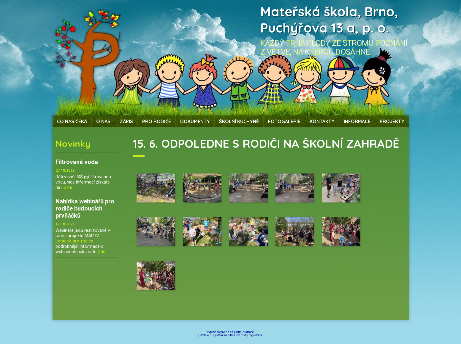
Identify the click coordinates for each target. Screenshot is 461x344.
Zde (101, 251)
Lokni (66, 187)
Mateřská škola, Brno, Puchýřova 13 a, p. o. (329, 19)
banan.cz (226, 332)
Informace (357, 121)
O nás (103, 121)
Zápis (126, 121)
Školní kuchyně (239, 121)
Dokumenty (195, 121)
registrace (256, 335)
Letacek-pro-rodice (74, 241)
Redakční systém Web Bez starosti (223, 335)
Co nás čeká (72, 121)
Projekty (392, 121)
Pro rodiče (156, 121)
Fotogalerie (284, 121)
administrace (244, 332)
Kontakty (322, 121)
